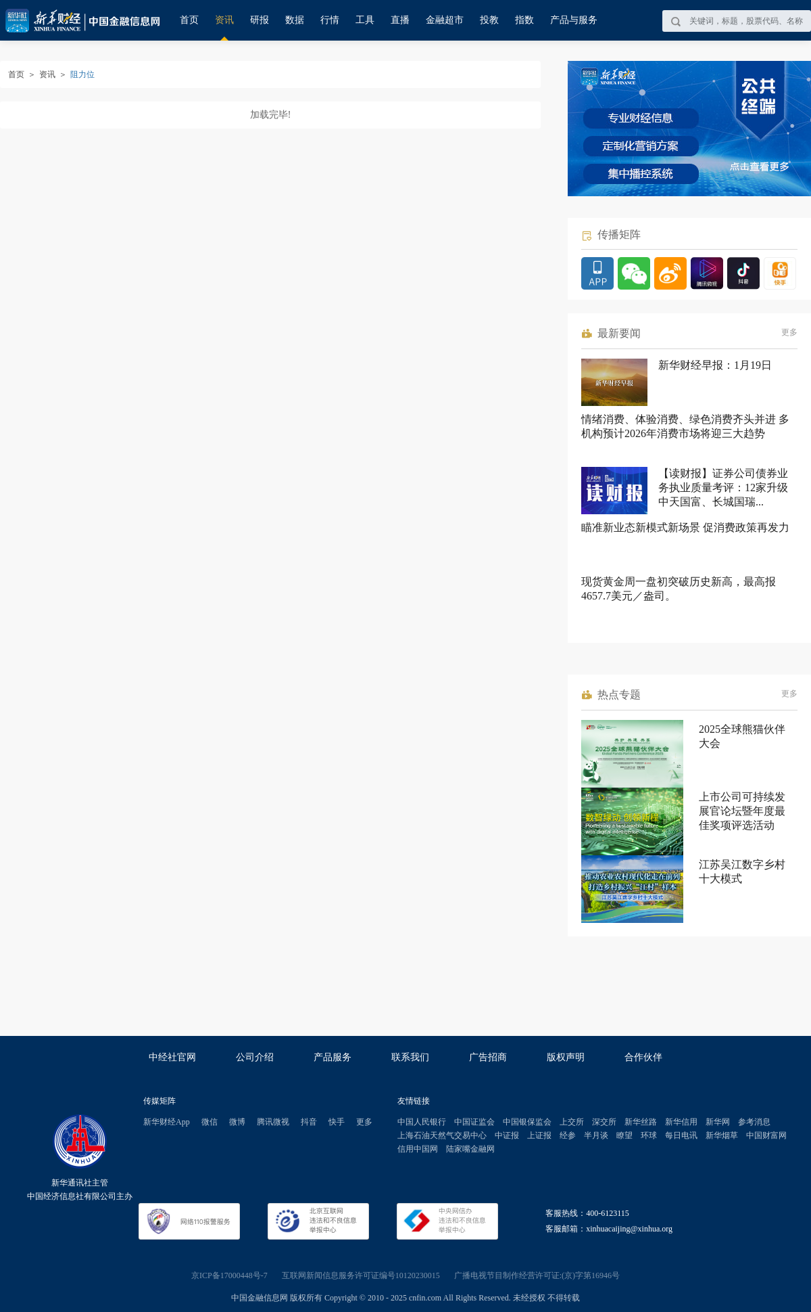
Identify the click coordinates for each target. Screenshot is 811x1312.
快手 (336, 1122)
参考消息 (754, 1122)
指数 (524, 20)
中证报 (507, 1135)
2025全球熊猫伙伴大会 (742, 736)
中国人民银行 (421, 1122)
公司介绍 (255, 1057)
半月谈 (596, 1135)
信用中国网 (417, 1149)
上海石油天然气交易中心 (442, 1135)
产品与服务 (573, 20)
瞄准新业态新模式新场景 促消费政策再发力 (685, 527)
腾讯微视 (273, 1122)
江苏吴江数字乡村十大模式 (742, 871)
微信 (209, 1122)
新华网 (718, 1122)
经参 (568, 1135)
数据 (294, 20)
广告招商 (488, 1057)
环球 (649, 1135)
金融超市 (445, 20)
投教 (489, 20)
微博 (237, 1122)
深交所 (604, 1122)
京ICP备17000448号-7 (229, 1275)
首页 (189, 20)
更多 (789, 332)
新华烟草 (722, 1135)
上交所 (572, 1122)
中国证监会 (474, 1122)
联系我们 (410, 1057)
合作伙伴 (643, 1057)
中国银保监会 (527, 1122)
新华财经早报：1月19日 (715, 365)
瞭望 (624, 1135)
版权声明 (566, 1057)
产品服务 (332, 1057)
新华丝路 (640, 1122)
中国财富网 (766, 1135)
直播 (400, 20)
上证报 (539, 1135)
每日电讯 (681, 1135)
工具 (364, 20)
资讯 (224, 20)
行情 (329, 20)
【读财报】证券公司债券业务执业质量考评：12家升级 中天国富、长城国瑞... (723, 487)
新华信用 (681, 1122)
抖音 (309, 1122)
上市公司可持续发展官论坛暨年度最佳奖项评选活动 (742, 811)
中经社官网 (172, 1057)
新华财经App (166, 1122)
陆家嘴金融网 (470, 1149)
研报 (259, 20)
